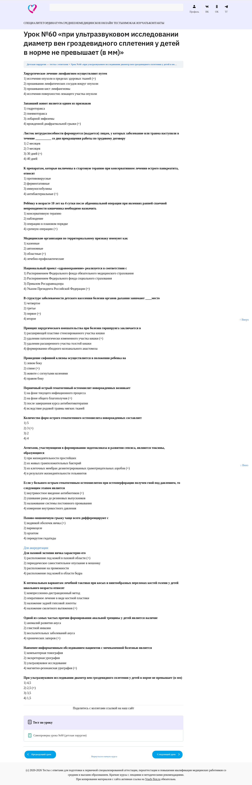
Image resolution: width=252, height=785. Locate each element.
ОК (217, 9)
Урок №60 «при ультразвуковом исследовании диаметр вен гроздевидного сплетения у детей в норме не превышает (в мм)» (137, 62)
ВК (207, 9)
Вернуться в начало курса (104, 754)
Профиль (194, 9)
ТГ (226, 9)
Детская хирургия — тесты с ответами (47, 62)
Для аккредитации (36, 546)
